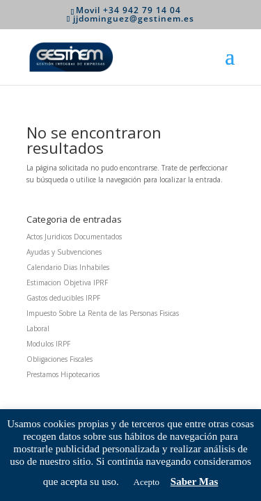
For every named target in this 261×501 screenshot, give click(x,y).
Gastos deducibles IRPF (63, 298)
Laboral (37, 328)
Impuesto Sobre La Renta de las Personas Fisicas (102, 313)
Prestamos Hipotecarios (63, 374)
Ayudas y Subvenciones (64, 252)
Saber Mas (194, 481)
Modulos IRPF (48, 344)
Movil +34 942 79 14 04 (128, 10)
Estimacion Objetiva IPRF (67, 282)
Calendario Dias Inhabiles (67, 267)
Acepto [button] (147, 482)
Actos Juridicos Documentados (74, 236)
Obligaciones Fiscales (59, 359)
